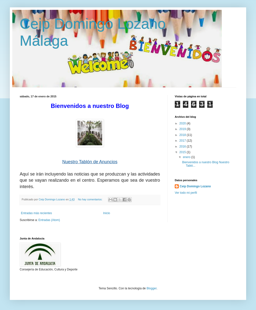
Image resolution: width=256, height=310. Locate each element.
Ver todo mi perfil (186, 192)
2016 (183, 146)
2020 (183, 123)
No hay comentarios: (90, 199)
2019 (183, 129)
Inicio (106, 213)
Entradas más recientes (36, 213)
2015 (183, 152)
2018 (183, 135)
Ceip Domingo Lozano (195, 186)
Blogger (151, 288)
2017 (183, 140)
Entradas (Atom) (49, 220)
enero (187, 157)
